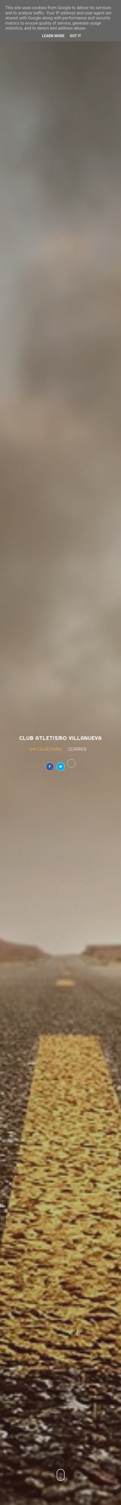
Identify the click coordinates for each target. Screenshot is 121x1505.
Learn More (53, 36)
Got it (75, 36)
